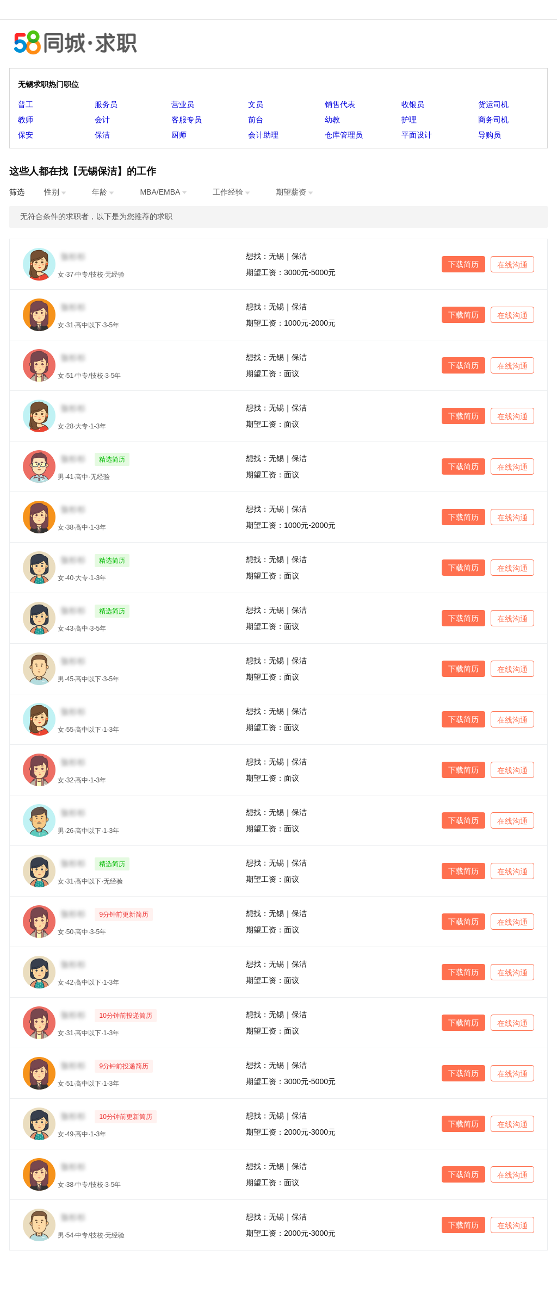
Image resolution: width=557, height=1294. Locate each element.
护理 (409, 119)
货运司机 (493, 104)
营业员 (182, 104)
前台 (255, 119)
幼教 (332, 119)
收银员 (412, 104)
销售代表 (340, 104)
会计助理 (263, 134)
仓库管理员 (344, 134)
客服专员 (186, 119)
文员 (255, 104)
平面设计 (416, 134)
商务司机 (493, 119)
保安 (25, 134)
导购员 (489, 134)
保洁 (102, 134)
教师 (25, 119)
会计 (102, 119)
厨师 (179, 134)
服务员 (106, 104)
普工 (25, 104)
